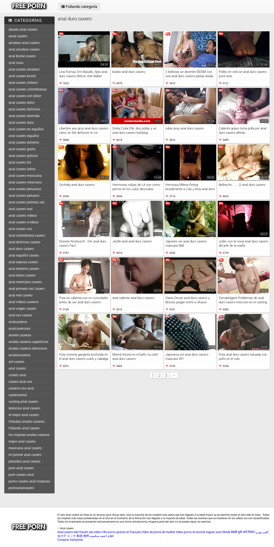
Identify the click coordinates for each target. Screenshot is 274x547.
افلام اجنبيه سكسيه (102, 536)
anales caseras (20, 335)
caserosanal (18, 395)
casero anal (17, 375)
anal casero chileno (23, 83)
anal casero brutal (22, 76)
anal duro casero (21, 249)
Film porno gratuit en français (121, 532)
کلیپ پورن (262, 532)
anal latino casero (22, 275)
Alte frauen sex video (87, 532)
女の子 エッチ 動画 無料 (73, 536)
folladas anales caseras (27, 421)
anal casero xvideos (24, 222)
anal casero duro (21, 122)
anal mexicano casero (25, 282)
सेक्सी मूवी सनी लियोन (243, 532)
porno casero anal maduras (29, 481)
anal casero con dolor (25, 96)
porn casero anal (21, 475)
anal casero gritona (23, 156)
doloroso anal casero (24, 408)
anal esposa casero (23, 262)
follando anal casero (24, 428)
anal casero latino (22, 169)
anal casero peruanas (25, 189)
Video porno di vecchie (190, 532)
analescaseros (19, 355)
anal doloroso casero (24, 242)
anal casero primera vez (27, 202)
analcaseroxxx (19, 328)
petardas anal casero (24, 461)
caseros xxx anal (21, 388)
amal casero (18, 36)
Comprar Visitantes (70, 539)
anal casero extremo (24, 142)
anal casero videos (23, 215)
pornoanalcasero (21, 488)
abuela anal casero (23, 29)
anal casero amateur (24, 69)
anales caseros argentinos (28, 342)
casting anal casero (23, 402)
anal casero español (24, 136)
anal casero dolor (22, 103)
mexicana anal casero (25, 448)
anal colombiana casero (27, 235)
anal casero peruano (24, 196)
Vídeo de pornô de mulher (158, 532)
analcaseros (18, 322)
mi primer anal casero (25, 455)
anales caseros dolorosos (28, 348)
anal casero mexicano (25, 182)
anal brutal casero (22, 56)
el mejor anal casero (24, 415)
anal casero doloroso (24, 109)
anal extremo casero (24, 269)
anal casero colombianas (28, 89)
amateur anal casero (24, 43)
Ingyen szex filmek (218, 532)
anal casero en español (26, 129)
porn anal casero (21, 468)
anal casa (16, 63)
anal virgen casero (22, 309)
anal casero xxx (20, 229)
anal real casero (21, 295)
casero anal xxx (20, 382)
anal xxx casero (20, 315)
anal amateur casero (24, 49)
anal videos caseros (24, 302)
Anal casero (65, 532)
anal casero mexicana (25, 176)
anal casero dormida (24, 116)
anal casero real (21, 209)
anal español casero (24, 255)
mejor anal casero (22, 441)
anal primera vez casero (27, 289)
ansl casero (17, 368)
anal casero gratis (22, 149)
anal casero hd (20, 162)
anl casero (16, 362)
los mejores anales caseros (29, 435)
